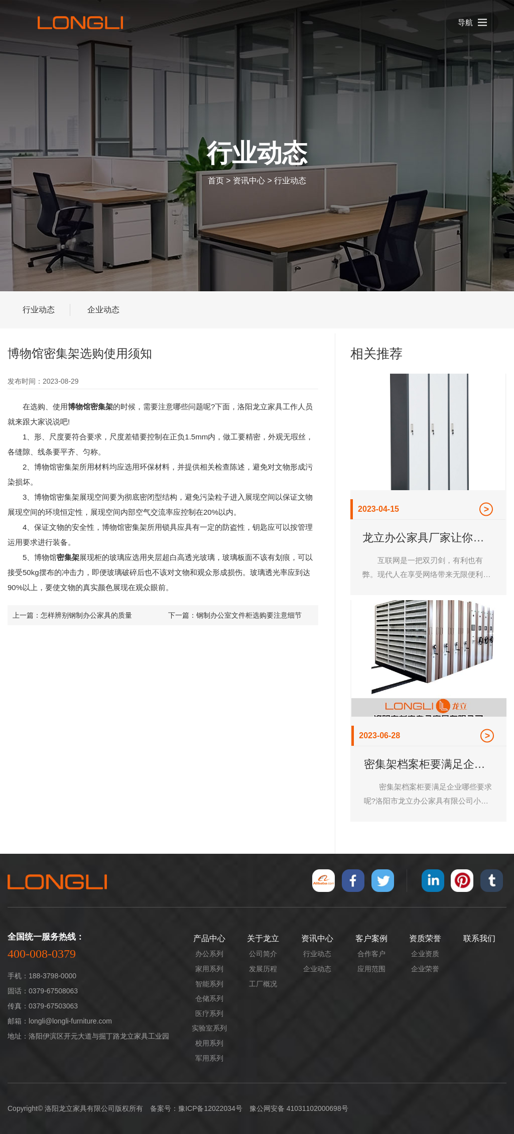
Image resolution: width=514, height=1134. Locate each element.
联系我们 (479, 938)
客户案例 (371, 938)
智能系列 (209, 984)
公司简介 (263, 954)
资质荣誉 (425, 938)
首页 (216, 180)
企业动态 (103, 309)
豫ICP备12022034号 (210, 1108)
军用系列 (209, 1058)
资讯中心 (249, 180)
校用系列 (209, 1043)
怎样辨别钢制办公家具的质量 (86, 615)
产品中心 (209, 938)
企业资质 (425, 954)
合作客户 (371, 954)
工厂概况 (263, 984)
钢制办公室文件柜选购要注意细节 (249, 615)
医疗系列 (209, 1013)
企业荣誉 (425, 969)
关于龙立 (263, 938)
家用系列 (209, 969)
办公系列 (209, 954)
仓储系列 (209, 998)
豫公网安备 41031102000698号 (298, 1108)
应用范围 (371, 969)
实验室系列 (209, 1028)
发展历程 (263, 969)
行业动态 (290, 180)
